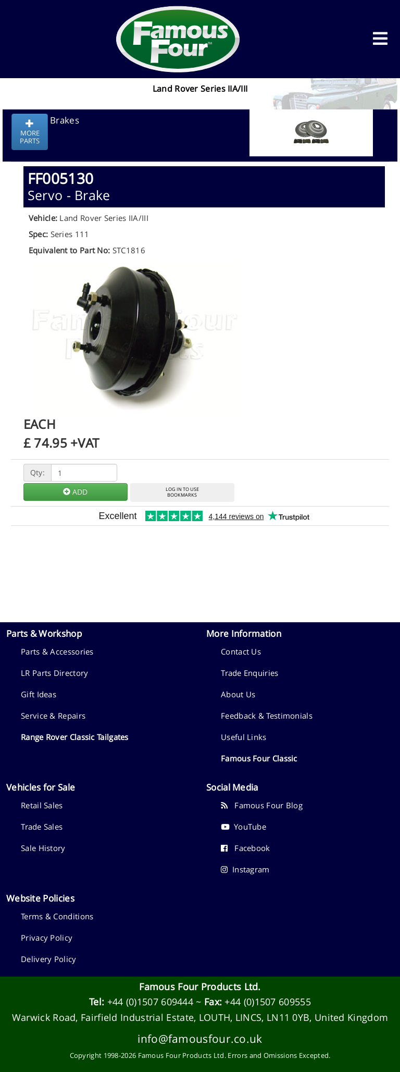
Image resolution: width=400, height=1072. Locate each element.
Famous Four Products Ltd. (200, 986)
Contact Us (241, 651)
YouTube (243, 826)
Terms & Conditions (57, 916)
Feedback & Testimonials (266, 715)
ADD (75, 492)
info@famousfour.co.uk (200, 1038)
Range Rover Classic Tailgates (75, 737)
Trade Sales (42, 826)
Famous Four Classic (259, 758)
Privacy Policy (46, 937)
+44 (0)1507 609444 (150, 1001)
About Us (238, 694)
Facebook (245, 848)
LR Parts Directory (54, 673)
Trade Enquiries (250, 673)
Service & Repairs (53, 715)
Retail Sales (42, 805)
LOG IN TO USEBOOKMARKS (182, 492)
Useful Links (244, 737)
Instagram (245, 869)
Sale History (43, 848)
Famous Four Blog (262, 805)
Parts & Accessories (57, 651)
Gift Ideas (38, 694)
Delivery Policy (49, 959)
